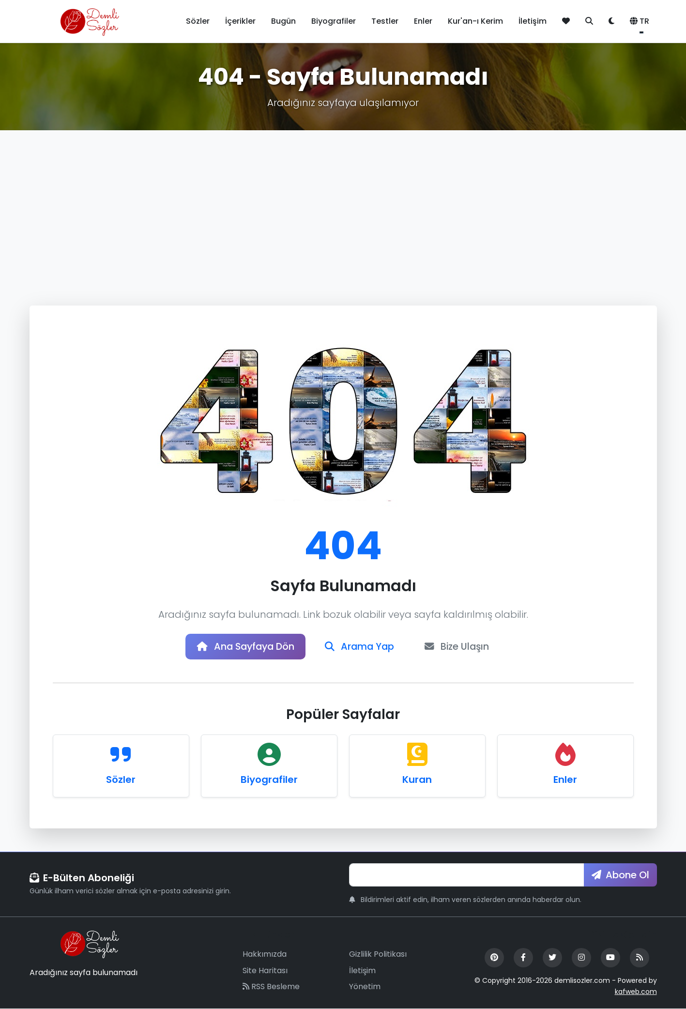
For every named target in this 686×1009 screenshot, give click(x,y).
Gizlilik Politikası (378, 954)
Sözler (198, 21)
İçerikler (240, 21)
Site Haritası (265, 971)
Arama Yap (360, 647)
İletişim (532, 21)
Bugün (283, 21)
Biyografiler (333, 21)
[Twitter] (552, 958)
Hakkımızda (265, 954)
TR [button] (639, 21)
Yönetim (365, 987)
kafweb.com (636, 992)
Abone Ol (620, 875)
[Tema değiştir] (611, 21)
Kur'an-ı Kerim (475, 21)
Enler (423, 21)
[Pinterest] (494, 958)
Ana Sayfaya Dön (243, 647)
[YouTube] (610, 958)
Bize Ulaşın (460, 647)
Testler (384, 21)
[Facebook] (523, 958)
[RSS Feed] (639, 958)
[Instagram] (581, 958)
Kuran (417, 780)
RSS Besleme (271, 987)
